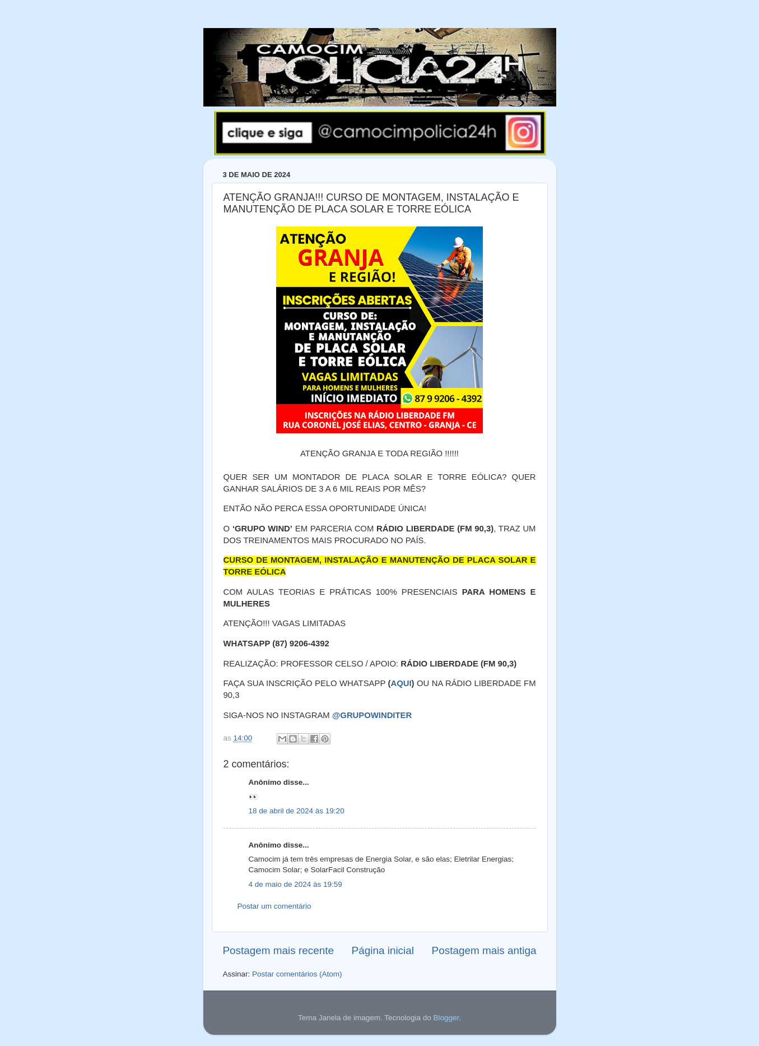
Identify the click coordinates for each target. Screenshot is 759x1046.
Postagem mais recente (278, 950)
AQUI (400, 683)
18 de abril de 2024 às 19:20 (296, 811)
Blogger (446, 1017)
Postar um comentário (274, 906)
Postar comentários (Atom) (297, 974)
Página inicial (383, 950)
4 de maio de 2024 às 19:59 (295, 884)
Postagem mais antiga (484, 950)
